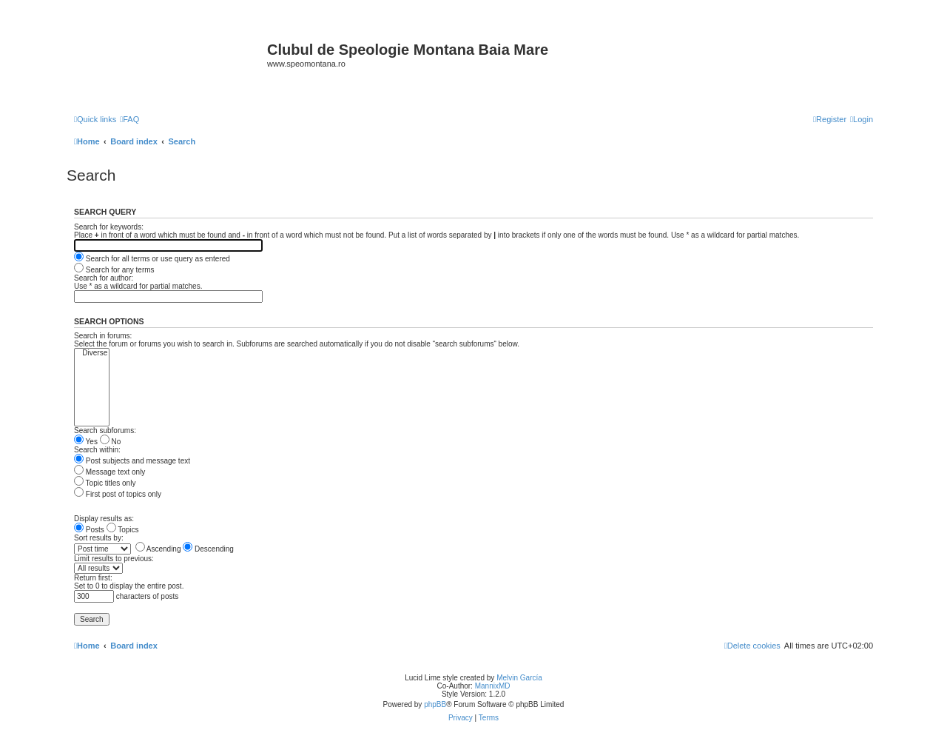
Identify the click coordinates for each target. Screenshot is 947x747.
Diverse (92, 353)
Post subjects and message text (132, 461)
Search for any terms (114, 270)
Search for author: (103, 278)
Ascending (158, 549)
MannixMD (492, 686)
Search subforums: (105, 430)
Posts (89, 530)
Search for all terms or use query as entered (152, 259)
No (110, 442)
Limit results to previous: (114, 559)
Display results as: (104, 519)
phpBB (435, 704)
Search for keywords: (109, 227)
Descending (208, 549)
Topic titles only (104, 483)
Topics (123, 530)
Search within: (97, 450)
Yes (86, 442)
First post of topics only (117, 494)
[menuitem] (129, 119)
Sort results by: (99, 538)
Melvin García (519, 678)
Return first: (93, 578)
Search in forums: (103, 336)
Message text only (109, 472)
